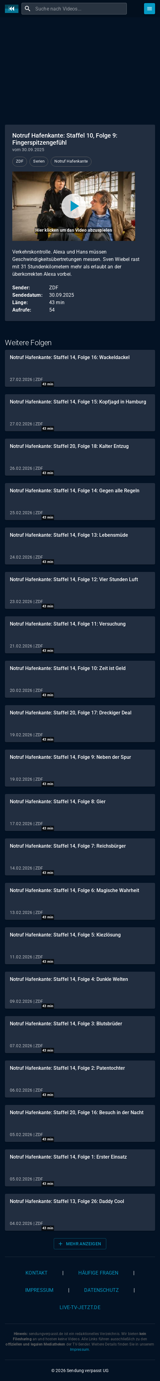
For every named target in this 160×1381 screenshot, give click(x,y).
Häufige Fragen (98, 1273)
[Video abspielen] (73, 206)
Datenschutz (101, 1290)
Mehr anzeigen (79, 1244)
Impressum (39, 1290)
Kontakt (36, 1273)
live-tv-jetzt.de (80, 1307)
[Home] (13, 9)
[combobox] (80, 8)
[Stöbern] (149, 8)
